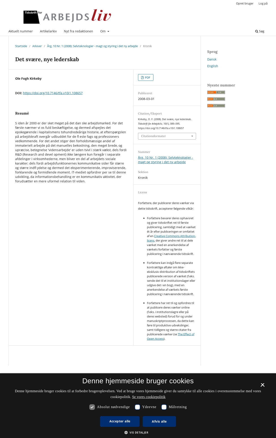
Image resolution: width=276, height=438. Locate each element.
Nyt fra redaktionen (78, 31)
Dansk (211, 59)
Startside (21, 46)
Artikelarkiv (48, 31)
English (212, 66)
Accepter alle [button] (119, 421)
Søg (259, 31)
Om (103, 31)
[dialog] (138, 405)
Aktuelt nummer (20, 31)
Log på (263, 3)
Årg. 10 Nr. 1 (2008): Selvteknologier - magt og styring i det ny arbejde (92, 46)
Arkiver (37, 46)
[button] (138, 432)
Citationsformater (153, 136)
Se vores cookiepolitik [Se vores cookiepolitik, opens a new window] (149, 397)
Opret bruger (244, 3)
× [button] (262, 386)
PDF (147, 77)
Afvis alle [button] (159, 421)
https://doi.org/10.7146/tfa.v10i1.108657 (53, 93)
